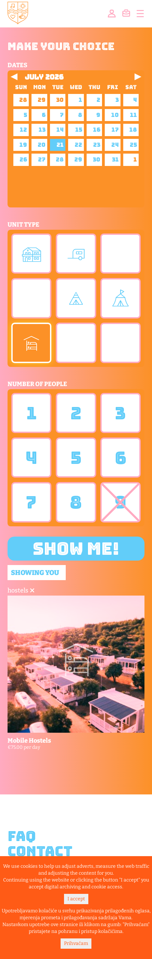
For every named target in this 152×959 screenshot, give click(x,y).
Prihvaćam (76, 943)
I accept (76, 899)
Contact (40, 851)
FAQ (22, 836)
